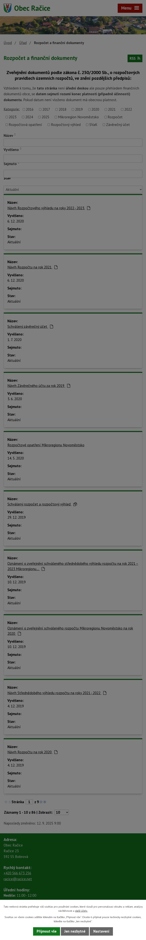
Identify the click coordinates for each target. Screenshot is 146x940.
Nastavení (101, 931)
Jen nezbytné (74, 931)
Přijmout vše (46, 931)
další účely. (81, 911)
